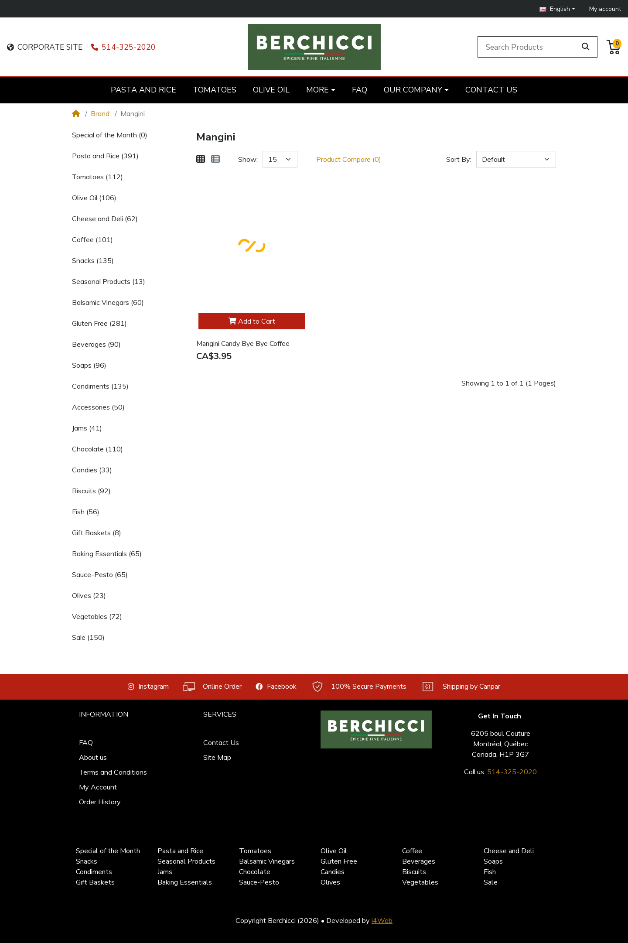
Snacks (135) (93, 260)
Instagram (148, 686)
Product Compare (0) (348, 159)
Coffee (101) (92, 239)
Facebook (276, 686)
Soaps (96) (89, 365)
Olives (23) (89, 595)
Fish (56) (85, 511)
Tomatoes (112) (97, 176)
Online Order (212, 686)
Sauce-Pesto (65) (100, 574)
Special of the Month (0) (109, 134)
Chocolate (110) (97, 448)
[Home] (76, 113)
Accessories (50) (98, 407)
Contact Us (221, 742)
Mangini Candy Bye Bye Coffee (243, 343)
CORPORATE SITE (44, 47)
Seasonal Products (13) (108, 281)
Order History (100, 801)
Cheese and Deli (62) (105, 218)
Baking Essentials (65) (107, 553)
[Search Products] (528, 46)
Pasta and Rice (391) (105, 155)
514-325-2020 (123, 47)
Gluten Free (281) (99, 323)
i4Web (382, 920)
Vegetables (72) (97, 616)
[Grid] (200, 159)
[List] (215, 159)
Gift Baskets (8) (96, 532)
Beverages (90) (96, 344)
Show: (248, 159)
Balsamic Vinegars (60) (108, 302)
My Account (98, 786)
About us (93, 757)
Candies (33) (92, 469)
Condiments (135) (100, 386)
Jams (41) (87, 428)
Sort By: (458, 159)
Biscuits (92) (91, 490)
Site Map (217, 757)
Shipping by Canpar (460, 686)
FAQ (86, 742)
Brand (100, 113)
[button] (557, 9)
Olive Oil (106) (94, 197)
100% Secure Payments (358, 686)
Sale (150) (88, 637)
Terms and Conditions (113, 772)
